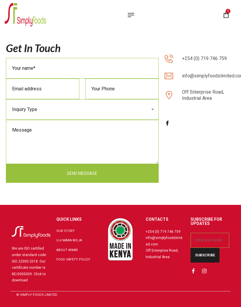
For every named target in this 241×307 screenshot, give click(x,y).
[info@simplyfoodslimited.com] (169, 76)
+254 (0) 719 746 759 (204, 58)
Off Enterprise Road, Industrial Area (203, 95)
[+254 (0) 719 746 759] (169, 58)
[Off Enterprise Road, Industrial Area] (169, 95)
